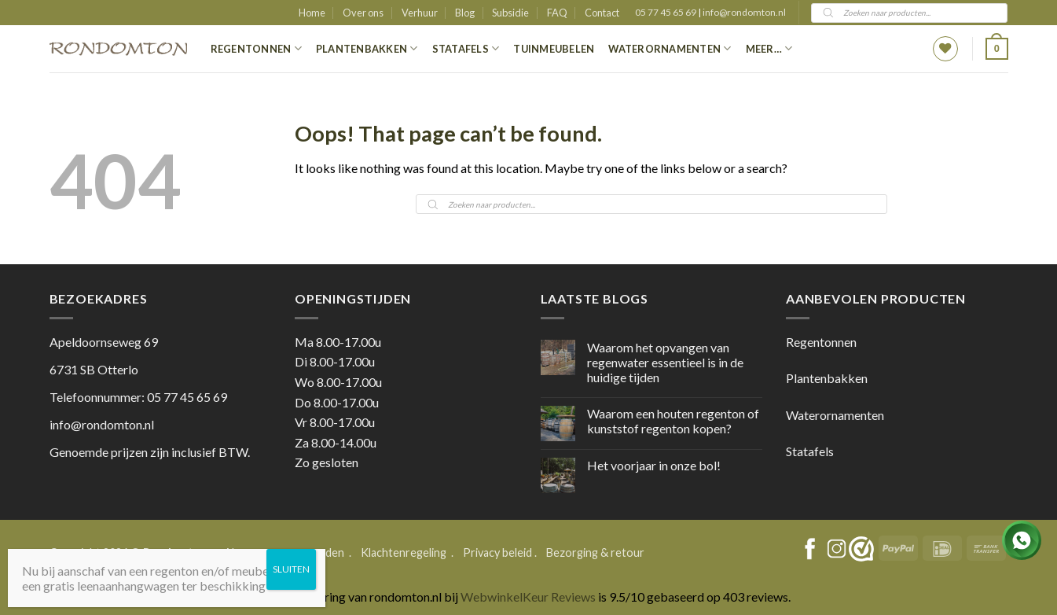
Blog (465, 12)
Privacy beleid (497, 552)
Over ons (363, 12)
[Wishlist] (945, 48)
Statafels (466, 48)
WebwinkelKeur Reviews (528, 596)
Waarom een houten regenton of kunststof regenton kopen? (673, 421)
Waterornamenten (669, 48)
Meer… (769, 48)
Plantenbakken (367, 48)
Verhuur (420, 12)
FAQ (557, 12)
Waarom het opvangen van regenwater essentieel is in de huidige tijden (665, 362)
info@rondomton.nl (744, 12)
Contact (602, 12)
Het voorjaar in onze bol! (654, 465)
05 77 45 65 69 (666, 12)
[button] (996, 49)
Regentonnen (256, 48)
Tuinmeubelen (553, 48)
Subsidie (510, 12)
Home (312, 12)
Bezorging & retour (595, 552)
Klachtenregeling (403, 552)
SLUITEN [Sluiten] (291, 569)
